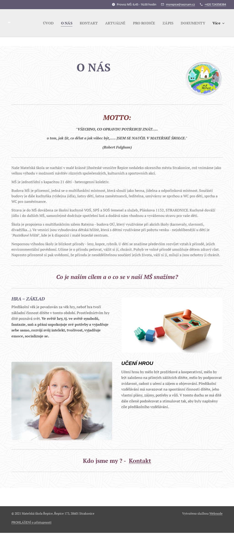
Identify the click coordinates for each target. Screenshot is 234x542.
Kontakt (140, 460)
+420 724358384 (215, 4)
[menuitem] (43, 23)
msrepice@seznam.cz (180, 4)
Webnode (216, 513)
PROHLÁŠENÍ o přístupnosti (31, 522)
